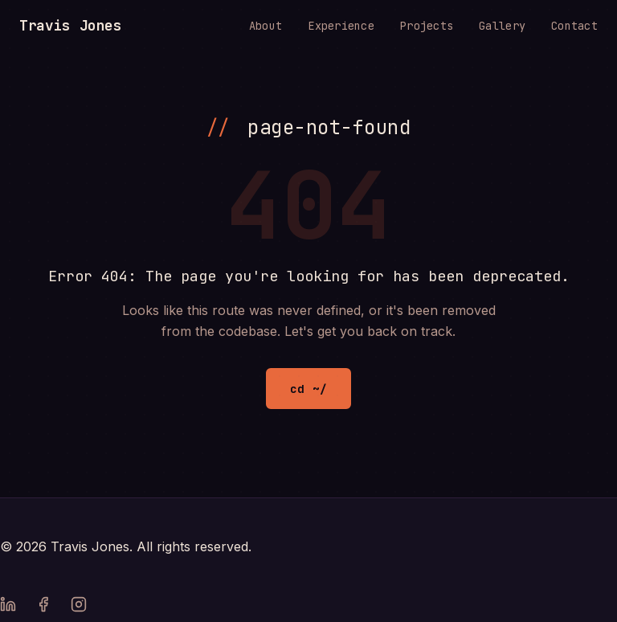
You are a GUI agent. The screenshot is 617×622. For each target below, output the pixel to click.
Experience (341, 25)
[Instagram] (79, 607)
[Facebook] (43, 607)
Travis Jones (70, 25)
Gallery (502, 25)
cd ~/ (308, 388)
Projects (426, 25)
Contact (574, 25)
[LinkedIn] (8, 607)
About (265, 25)
